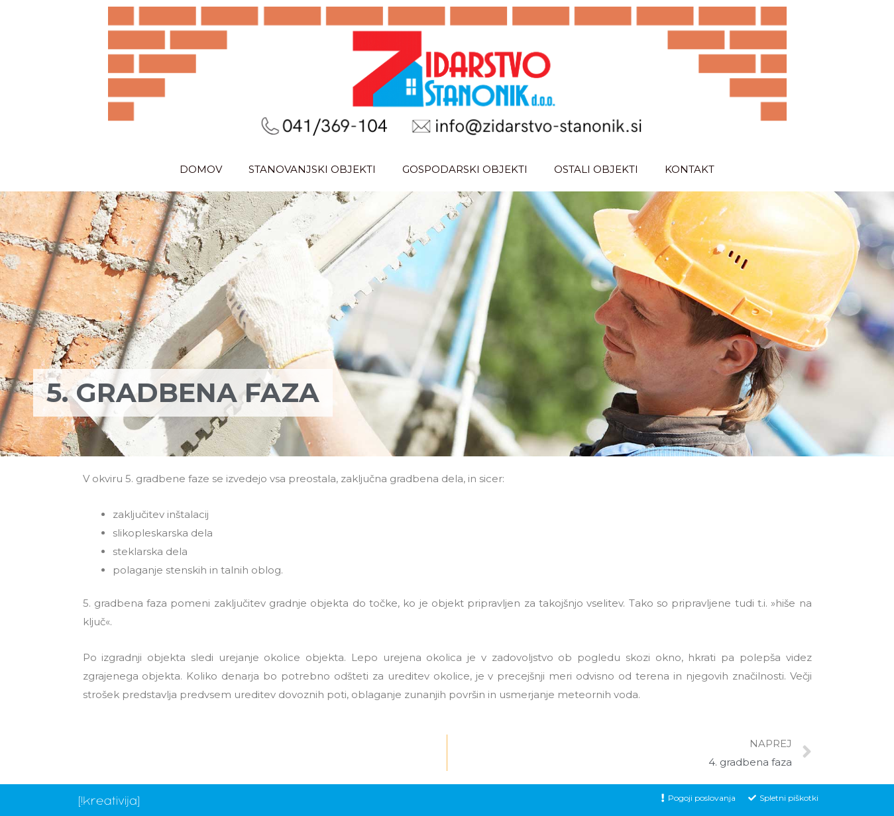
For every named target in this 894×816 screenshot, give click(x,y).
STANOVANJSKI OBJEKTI (312, 169)
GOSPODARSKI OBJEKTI (465, 169)
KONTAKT (689, 169)
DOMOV (201, 169)
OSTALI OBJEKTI (596, 169)
